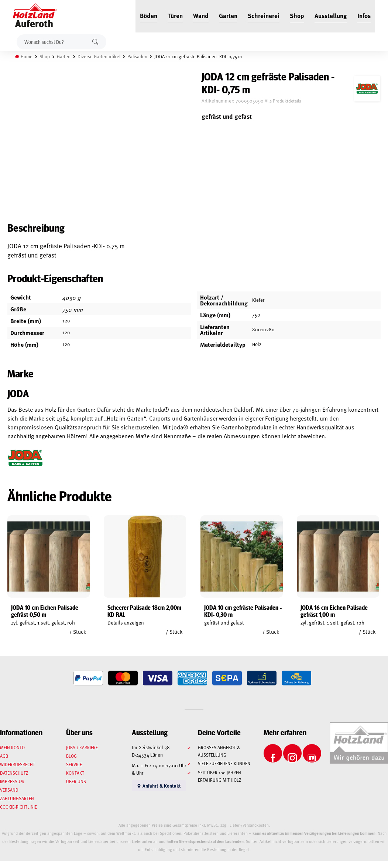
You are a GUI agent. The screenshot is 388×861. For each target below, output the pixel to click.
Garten (228, 15)
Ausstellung (331, 15)
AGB (4, 756)
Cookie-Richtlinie (18, 807)
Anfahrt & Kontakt (159, 785)
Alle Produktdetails (283, 101)
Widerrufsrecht (17, 764)
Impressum (12, 781)
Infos (364, 15)
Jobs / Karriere (82, 747)
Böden (148, 15)
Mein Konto (12, 747)
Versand (9, 790)
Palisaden (137, 56)
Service (74, 764)
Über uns (76, 781)
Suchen (95, 41)
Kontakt (75, 773)
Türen (175, 15)
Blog (71, 756)
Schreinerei (263, 15)
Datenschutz (14, 773)
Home (26, 56)
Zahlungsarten (17, 798)
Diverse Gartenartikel (99, 56)
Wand (201, 15)
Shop (297, 15)
